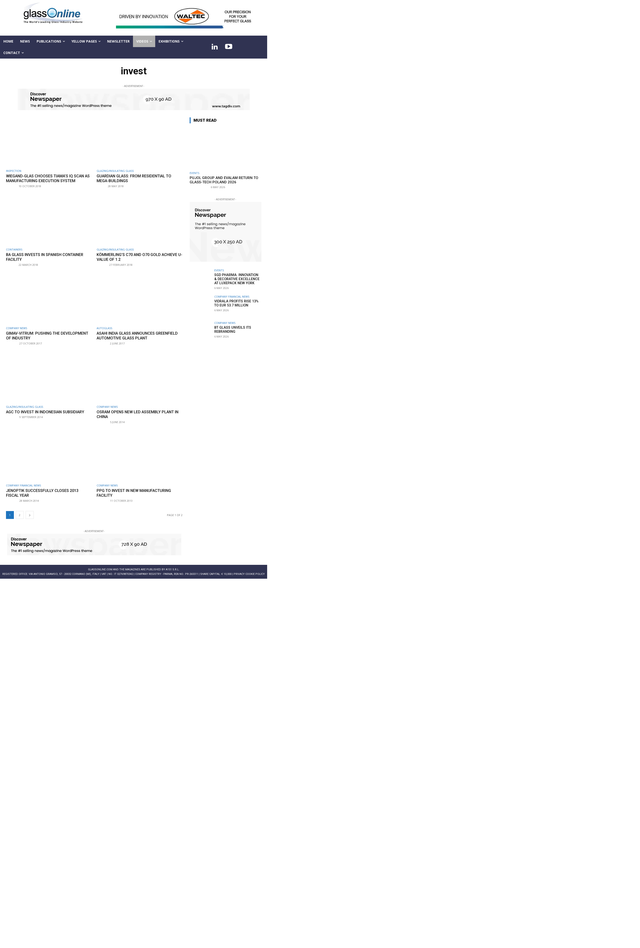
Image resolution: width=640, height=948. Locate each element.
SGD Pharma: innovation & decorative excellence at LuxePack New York (237, 279)
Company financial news (23, 484)
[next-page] (30, 514)
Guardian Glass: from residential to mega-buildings (136, 178)
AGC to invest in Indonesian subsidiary (47, 411)
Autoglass (104, 327)
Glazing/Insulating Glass (115, 170)
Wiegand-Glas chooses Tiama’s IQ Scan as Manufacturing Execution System (47, 178)
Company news (16, 327)
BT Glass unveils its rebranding (231, 329)
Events (194, 173)
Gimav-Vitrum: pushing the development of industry (34, 335)
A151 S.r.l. (172, 568)
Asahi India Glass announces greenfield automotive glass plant (136, 335)
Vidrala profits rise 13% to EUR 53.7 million (235, 303)
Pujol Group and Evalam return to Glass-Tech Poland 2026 (224, 180)
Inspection (13, 170)
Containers (14, 249)
